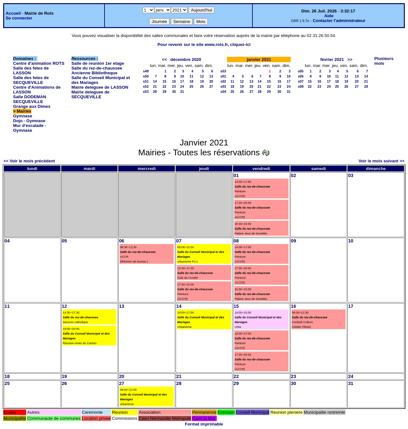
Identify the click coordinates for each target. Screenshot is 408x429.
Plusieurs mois (383, 61)
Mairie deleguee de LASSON (99, 87)
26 (202, 86)
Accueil (13, 13)
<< (164, 59)
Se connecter (19, 18)
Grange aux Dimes (31, 106)
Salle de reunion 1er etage (97, 63)
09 (293, 240)
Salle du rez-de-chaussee (96, 68)
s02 (223, 81)
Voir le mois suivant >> (381, 161)
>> (350, 59)
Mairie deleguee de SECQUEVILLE (90, 94)
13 (211, 76)
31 (182, 91)
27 (211, 86)
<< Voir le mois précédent (29, 161)
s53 (146, 91)
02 (293, 175)
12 (202, 76)
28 (155, 91)
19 (202, 81)
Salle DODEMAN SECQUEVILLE (29, 99)
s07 (300, 81)
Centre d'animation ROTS (38, 63)
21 (155, 86)
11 (191, 76)
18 (191, 81)
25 (191, 86)
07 (178, 240)
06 (121, 240)
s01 (223, 76)
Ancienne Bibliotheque (94, 72)
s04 (223, 91)
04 (7, 240)
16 (174, 81)
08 (236, 240)
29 (164, 91)
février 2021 (332, 59)
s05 (300, 71)
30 (174, 91)
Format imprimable (204, 424)
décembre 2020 (186, 59)
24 (182, 86)
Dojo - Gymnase (29, 120)
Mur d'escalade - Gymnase (29, 128)
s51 (146, 81)
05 (64, 240)
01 (236, 175)
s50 (146, 76)
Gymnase (22, 116)
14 (155, 81)
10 (182, 76)
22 (164, 86)
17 (182, 81)
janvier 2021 (259, 59)
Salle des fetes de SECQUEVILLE (31, 80)
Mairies (24, 111)
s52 (146, 86)
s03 (223, 86)
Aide (328, 15)
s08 (300, 86)
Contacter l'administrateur (339, 20)
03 (350, 175)
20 (211, 81)
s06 (300, 76)
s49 (146, 71)
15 (164, 81)
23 (174, 86)
